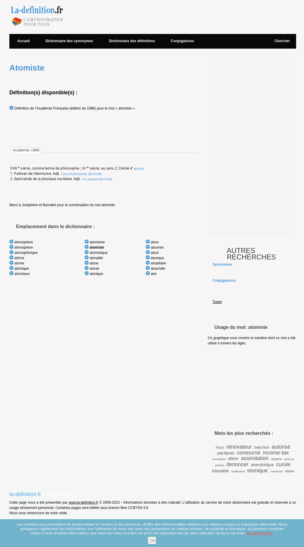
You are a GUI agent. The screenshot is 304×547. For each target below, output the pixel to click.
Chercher (282, 41)
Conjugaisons (182, 41)
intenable (220, 471)
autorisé (281, 447)
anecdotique (262, 464)
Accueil (23, 41)
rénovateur (239, 447)
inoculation (219, 459)
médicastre (238, 471)
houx (220, 447)
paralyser (226, 453)
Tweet (217, 302)
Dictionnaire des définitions (132, 41)
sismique (257, 471)
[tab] (26, 150)
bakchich (261, 447)
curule (283, 464)
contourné (248, 453)
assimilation (255, 458)
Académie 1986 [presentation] (26, 150)
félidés (289, 471)
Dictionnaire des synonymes (69, 41)
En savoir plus (260, 533)
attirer (233, 458)
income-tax (276, 453)
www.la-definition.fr (83, 502)
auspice (276, 459)
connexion (276, 471)
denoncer (237, 464)
